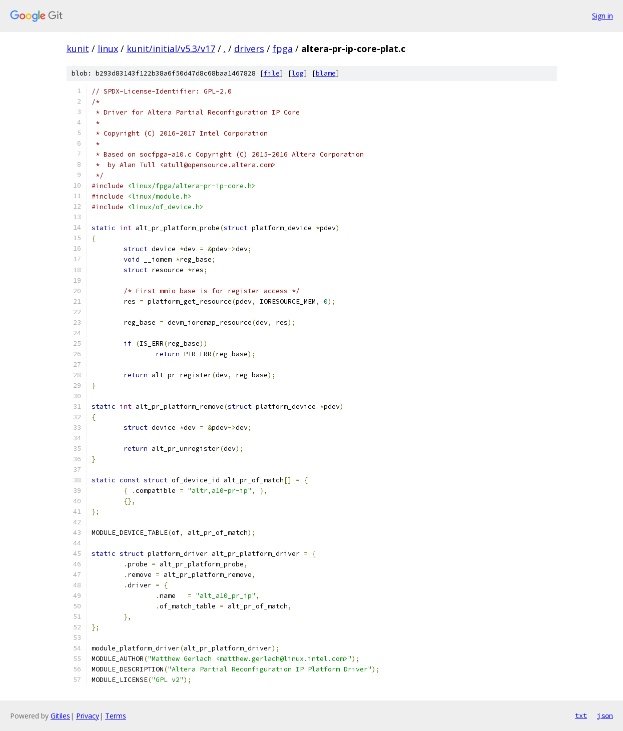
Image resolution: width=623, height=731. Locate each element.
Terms (115, 715)
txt (581, 715)
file (272, 73)
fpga (283, 49)
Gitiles (60, 715)
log (298, 73)
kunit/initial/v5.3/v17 (171, 49)
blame (326, 73)
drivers (249, 49)
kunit (78, 49)
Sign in (602, 16)
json (605, 715)
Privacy (87, 715)
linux (108, 49)
